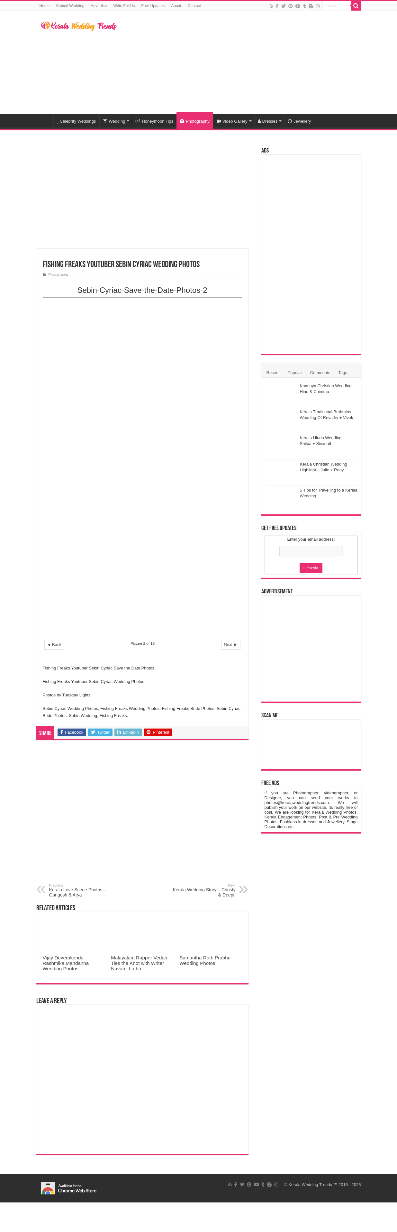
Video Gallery (232, 121)
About (176, 6)
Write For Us (124, 6)
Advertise (99, 6)
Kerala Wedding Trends (310, 1184)
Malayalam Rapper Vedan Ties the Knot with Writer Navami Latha (139, 963)
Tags (342, 372)
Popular (295, 372)
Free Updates (153, 6)
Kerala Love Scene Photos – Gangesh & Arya (82, 890)
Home (45, 6)
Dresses (268, 121)
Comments (320, 372)
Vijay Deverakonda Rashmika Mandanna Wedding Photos (66, 963)
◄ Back (54, 644)
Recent (273, 372)
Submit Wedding (70, 6)
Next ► (231, 644)
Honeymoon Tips (154, 121)
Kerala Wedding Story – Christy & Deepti (203, 890)
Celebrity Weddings (76, 121)
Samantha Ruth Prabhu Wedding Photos (204, 960)
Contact (194, 6)
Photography (195, 121)
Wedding (114, 121)
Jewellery (299, 121)
